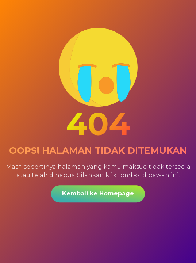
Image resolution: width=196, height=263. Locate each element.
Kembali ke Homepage (98, 193)
